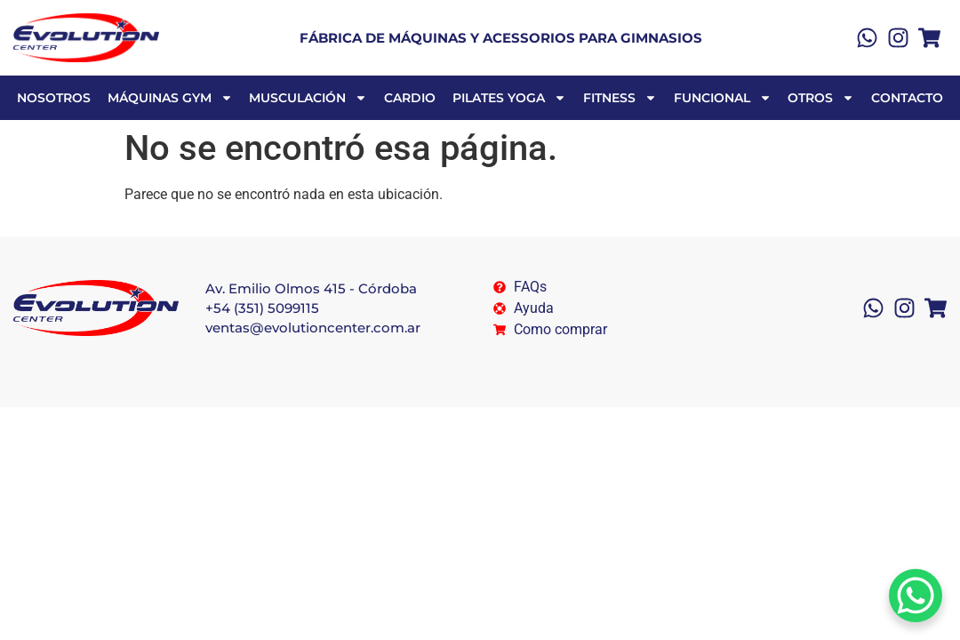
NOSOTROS (54, 98)
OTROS (821, 98)
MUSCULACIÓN (308, 98)
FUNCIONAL (723, 98)
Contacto (907, 98)
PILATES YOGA (509, 98)
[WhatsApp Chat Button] (915, 595)
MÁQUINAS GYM (170, 98)
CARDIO (410, 98)
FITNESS (620, 98)
